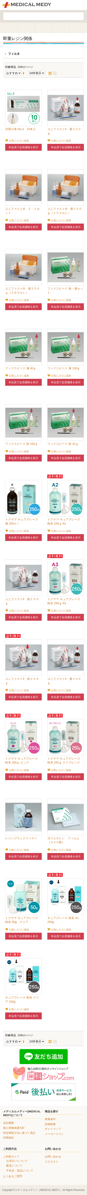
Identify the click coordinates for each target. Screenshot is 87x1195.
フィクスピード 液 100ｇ (63, 368)
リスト (56, 73)
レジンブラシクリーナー (21, 838)
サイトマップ (53, 1128)
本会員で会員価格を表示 (23, 147)
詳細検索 (50, 1124)
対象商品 (10, 66)
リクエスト (51, 1161)
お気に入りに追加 (19, 140)
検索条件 (50, 1119)
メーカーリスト (54, 1133)
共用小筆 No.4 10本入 (20, 129)
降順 (25, 73)
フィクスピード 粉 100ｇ (21, 443)
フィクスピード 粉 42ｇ (62, 443)
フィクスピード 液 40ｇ (20, 368)
